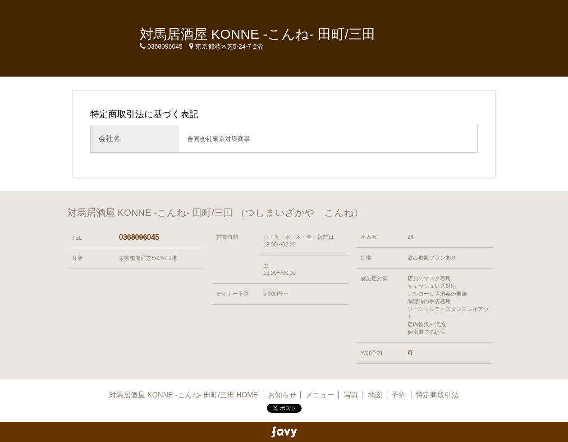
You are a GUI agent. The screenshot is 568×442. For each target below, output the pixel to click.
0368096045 (139, 237)
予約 (399, 395)
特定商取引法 (437, 395)
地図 (375, 395)
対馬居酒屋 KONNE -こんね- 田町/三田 (258, 34)
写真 (351, 395)
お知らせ (282, 395)
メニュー (320, 395)
